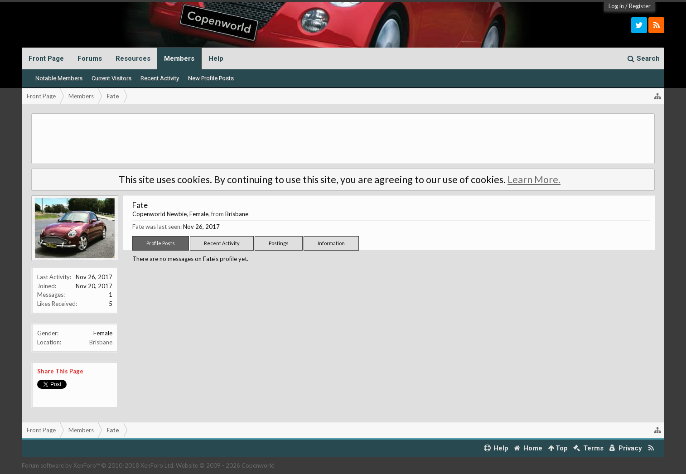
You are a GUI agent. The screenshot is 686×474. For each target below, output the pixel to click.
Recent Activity (159, 78)
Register (640, 6)
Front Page (46, 58)
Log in (616, 6)
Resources (133, 58)
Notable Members (58, 78)
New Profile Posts (211, 78)
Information (331, 243)
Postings (279, 243)
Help (215, 58)
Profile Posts (160, 243)
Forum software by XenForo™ (98, 465)
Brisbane (100, 342)
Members (179, 58)
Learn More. (533, 179)
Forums (89, 58)
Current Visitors (111, 78)
